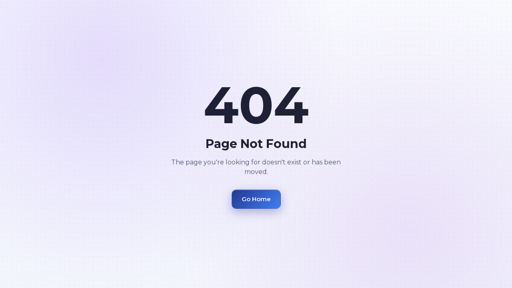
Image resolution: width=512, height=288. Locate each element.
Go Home (256, 199)
